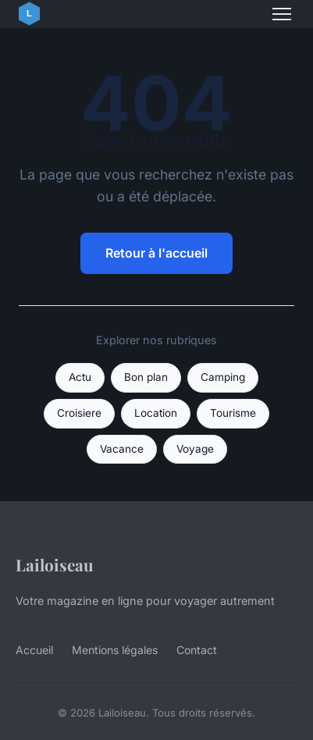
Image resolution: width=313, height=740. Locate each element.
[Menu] (281, 14)
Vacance (122, 449)
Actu (80, 377)
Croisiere (79, 413)
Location (155, 413)
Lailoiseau (55, 564)
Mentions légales (115, 649)
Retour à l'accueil (156, 253)
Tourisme (233, 413)
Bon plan (146, 377)
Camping (223, 377)
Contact (196, 649)
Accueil (34, 649)
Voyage (195, 449)
